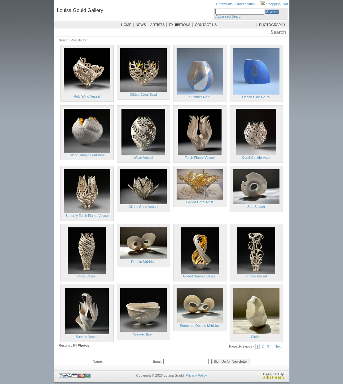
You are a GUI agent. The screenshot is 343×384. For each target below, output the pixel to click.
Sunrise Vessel (87, 337)
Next (278, 346)
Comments (224, 4)
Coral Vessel (87, 276)
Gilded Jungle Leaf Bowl (86, 155)
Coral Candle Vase (256, 157)
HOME (126, 25)
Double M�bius (143, 262)
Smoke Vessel (256, 276)
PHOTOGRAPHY (272, 25)
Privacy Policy (196, 375)
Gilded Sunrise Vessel (200, 276)
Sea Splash (256, 207)
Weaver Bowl (143, 334)
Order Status (245, 4)
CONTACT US (206, 25)
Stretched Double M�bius (199, 325)
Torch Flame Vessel (200, 157)
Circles (256, 337)
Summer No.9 (199, 97)
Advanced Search (228, 16)
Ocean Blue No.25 (256, 97)
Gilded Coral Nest (199, 202)
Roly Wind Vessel (87, 96)
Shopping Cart (273, 4)
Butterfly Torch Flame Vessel (86, 215)
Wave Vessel (143, 157)
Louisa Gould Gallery (80, 10)
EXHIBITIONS (180, 25)
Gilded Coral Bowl (143, 94)
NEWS (141, 25)
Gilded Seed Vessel (143, 207)
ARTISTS (157, 25)
